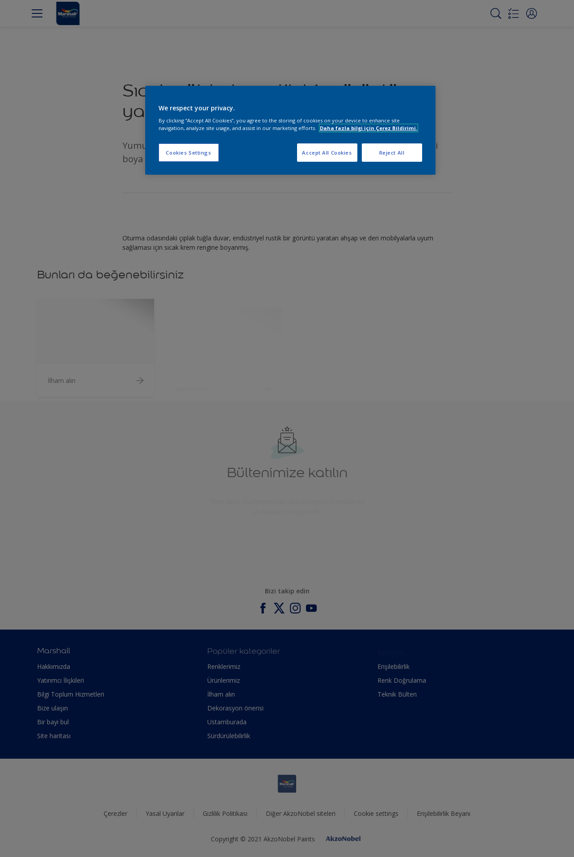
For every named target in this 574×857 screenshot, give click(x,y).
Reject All (392, 152)
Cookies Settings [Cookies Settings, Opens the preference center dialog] (188, 152)
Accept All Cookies (327, 152)
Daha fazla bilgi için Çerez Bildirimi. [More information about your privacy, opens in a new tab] (368, 128)
